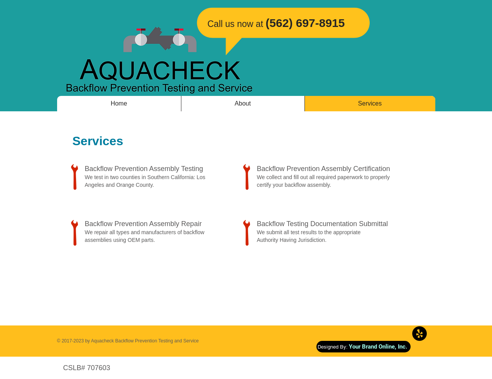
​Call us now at (235, 24)
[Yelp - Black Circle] (419, 333)
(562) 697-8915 (305, 23)
